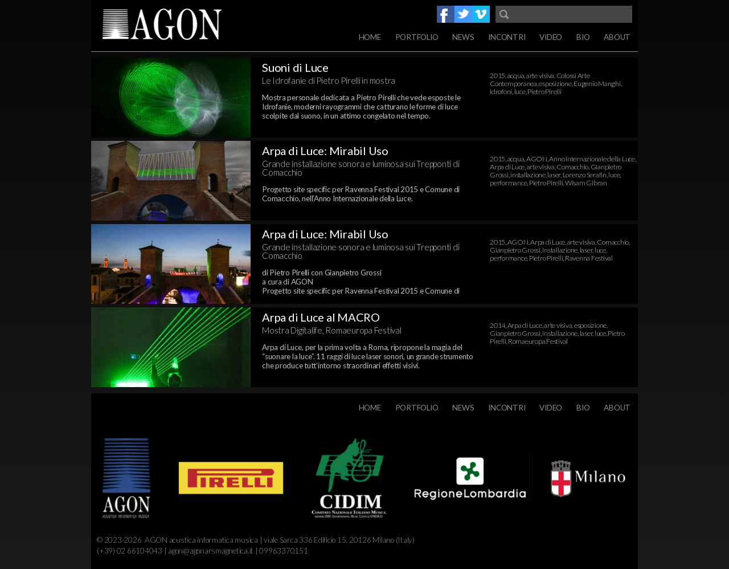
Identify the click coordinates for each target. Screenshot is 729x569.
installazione (528, 174)
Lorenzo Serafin (585, 174)
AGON (536, 159)
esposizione (555, 83)
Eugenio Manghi (597, 83)
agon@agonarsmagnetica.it (210, 550)
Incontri (506, 37)
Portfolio (417, 37)
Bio (582, 37)
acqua (516, 75)
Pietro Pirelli (544, 91)
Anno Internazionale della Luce (592, 159)
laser (553, 174)
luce (520, 91)
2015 (497, 75)
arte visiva (540, 75)
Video (550, 37)
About (617, 37)
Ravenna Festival (589, 258)
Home (370, 37)
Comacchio (572, 166)
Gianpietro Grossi (515, 250)
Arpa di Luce (507, 166)
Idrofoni (501, 91)
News (463, 37)
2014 (497, 325)
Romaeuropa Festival (538, 341)
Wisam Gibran (586, 182)
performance (508, 182)
